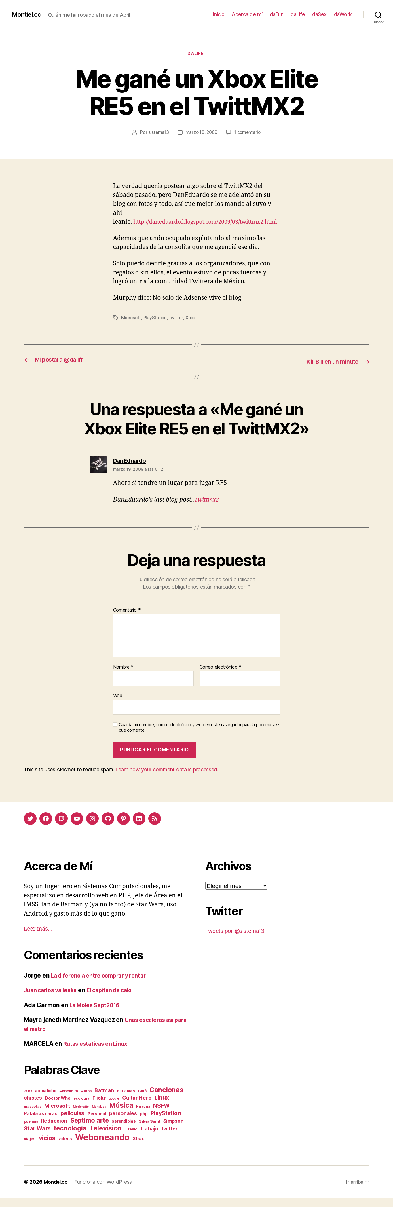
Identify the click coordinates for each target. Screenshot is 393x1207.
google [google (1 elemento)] (114, 1107)
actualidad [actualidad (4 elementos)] (45, 1099)
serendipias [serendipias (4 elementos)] (124, 1130)
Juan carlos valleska (53, 999)
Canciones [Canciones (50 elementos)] (166, 1099)
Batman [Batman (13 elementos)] (104, 1099)
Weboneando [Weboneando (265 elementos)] (102, 1146)
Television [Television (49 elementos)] (105, 1137)
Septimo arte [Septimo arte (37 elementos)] (89, 1129)
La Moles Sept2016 (97, 1014)
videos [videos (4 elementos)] (65, 1147)
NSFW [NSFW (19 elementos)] (161, 1114)
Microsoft (131, 328)
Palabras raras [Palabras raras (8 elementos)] (41, 1122)
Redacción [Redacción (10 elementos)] (54, 1130)
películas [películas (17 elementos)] (72, 1122)
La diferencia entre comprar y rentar (102, 984)
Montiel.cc (28, 14)
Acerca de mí (247, 14)
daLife (298, 14)
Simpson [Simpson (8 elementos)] (173, 1130)
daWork (343, 14)
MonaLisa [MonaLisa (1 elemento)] (99, 1115)
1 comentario (248, 133)
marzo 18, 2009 (201, 133)
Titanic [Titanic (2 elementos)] (131, 1138)
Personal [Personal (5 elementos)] (97, 1122)
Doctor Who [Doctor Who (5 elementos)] (57, 1107)
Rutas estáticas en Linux (98, 1052)
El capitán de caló (117, 999)
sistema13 (157, 133)
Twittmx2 (207, 509)
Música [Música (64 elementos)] (121, 1114)
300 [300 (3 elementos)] (28, 1099)
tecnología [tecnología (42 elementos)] (70, 1137)
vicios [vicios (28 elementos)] (47, 1147)
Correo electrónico (221, 676)
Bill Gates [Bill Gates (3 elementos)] (126, 1099)
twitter (177, 328)
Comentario (127, 619)
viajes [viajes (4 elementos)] (30, 1147)
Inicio (219, 14)
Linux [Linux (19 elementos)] (162, 1106)
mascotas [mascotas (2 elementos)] (32, 1115)
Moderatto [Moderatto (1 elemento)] (81, 1115)
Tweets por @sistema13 (238, 940)
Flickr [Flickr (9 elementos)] (98, 1107)
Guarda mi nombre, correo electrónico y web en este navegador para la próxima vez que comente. (199, 736)
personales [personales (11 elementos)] (123, 1122)
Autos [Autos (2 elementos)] (86, 1100)
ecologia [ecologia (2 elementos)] (81, 1107)
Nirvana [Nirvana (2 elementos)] (143, 1115)
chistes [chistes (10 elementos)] (33, 1107)
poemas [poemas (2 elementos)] (31, 1130)
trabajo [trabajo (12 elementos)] (149, 1137)
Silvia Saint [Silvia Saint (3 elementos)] (149, 1130)
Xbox (192, 328)
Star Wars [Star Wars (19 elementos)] (37, 1137)
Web (117, 704)
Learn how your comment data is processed (166, 779)
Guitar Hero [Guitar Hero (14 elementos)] (136, 1106)
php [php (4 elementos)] (143, 1122)
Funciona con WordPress (105, 1191)
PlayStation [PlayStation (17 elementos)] (166, 1122)
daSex (319, 14)
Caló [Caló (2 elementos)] (142, 1100)
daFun (277, 14)
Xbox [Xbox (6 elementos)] (138, 1147)
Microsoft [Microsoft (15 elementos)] (57, 1114)
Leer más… (40, 938)
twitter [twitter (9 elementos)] (170, 1137)
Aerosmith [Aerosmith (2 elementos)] (68, 1100)
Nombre (123, 676)
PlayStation (156, 328)
